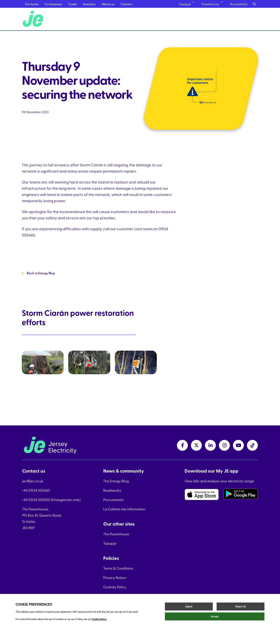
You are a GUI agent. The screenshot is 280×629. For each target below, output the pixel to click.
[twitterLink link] (196, 445)
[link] (50, 375)
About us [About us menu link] (108, 4)
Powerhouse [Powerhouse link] (213, 4)
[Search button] (254, 4)
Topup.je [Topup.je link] (188, 4)
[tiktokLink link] (252, 445)
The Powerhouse (116, 533)
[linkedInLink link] (210, 445)
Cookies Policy (114, 586)
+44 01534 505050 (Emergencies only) (51, 499)
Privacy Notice (114, 577)
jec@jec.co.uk (32, 480)
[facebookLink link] (182, 445)
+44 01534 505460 (36, 490)
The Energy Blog (116, 480)
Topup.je (109, 543)
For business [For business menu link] (53, 4)
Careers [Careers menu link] (126, 4)
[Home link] (33, 20)
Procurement (113, 499)
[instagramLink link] (224, 445)
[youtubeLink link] (238, 445)
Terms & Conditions (118, 568)
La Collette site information (124, 508)
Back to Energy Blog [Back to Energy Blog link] (38, 276)
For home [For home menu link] (31, 4)
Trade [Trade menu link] (72, 4)
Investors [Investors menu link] (89, 4)
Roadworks (112, 490)
